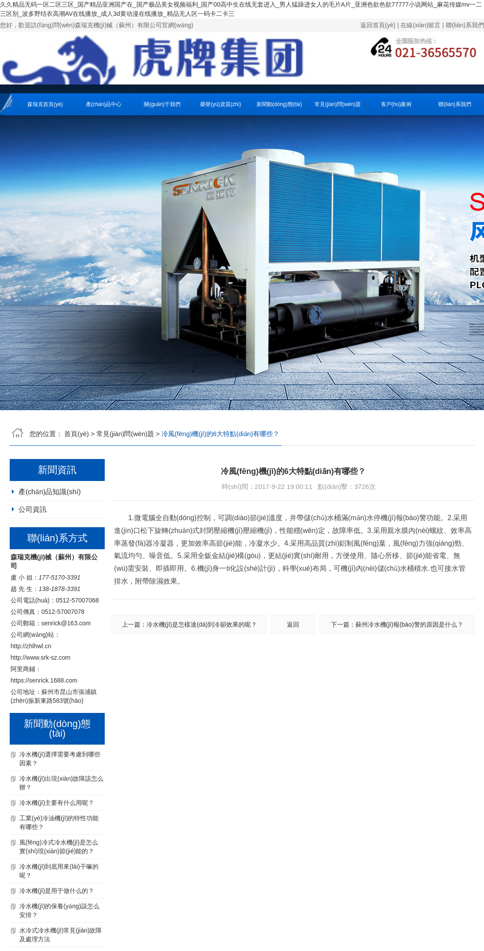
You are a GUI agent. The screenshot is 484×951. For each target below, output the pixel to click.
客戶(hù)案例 (396, 104)
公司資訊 (32, 509)
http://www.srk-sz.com (40, 657)
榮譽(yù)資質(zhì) (220, 104)
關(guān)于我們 (162, 104)
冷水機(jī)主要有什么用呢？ (56, 802)
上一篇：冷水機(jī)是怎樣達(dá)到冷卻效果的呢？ (189, 624)
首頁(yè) (76, 433)
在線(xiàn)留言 (420, 25)
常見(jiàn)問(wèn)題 (338, 104)
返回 (293, 624)
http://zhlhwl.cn (31, 646)
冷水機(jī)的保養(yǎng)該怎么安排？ (59, 910)
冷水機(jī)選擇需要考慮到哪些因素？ (59, 759)
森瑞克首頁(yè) (45, 104)
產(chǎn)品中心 (103, 104)
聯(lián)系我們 (465, 25)
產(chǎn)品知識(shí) (49, 492)
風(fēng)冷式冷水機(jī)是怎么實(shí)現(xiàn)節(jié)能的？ (58, 847)
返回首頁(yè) (378, 25)
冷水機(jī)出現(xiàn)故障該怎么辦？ (61, 783)
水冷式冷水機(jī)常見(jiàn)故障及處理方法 (60, 935)
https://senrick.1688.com (44, 680)
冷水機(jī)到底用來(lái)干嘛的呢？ (59, 871)
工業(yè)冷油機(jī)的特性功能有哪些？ (59, 822)
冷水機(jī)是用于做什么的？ (56, 890)
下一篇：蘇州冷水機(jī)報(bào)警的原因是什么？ (397, 624)
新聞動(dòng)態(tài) (279, 104)
